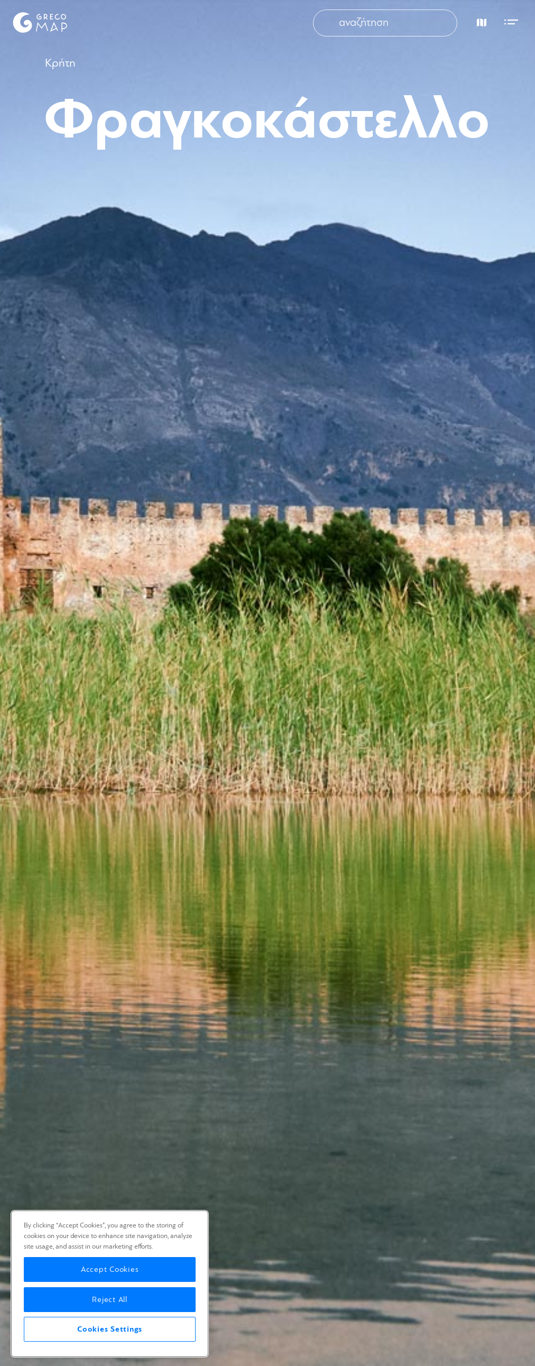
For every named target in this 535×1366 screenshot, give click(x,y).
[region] (110, 1284)
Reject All (109, 1299)
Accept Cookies (110, 1269)
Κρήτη (60, 63)
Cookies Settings (109, 1329)
